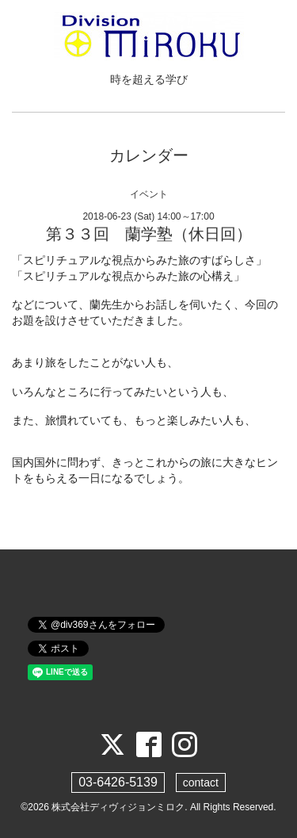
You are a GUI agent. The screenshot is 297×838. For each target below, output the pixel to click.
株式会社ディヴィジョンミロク (118, 807)
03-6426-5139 (118, 782)
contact (201, 782)
